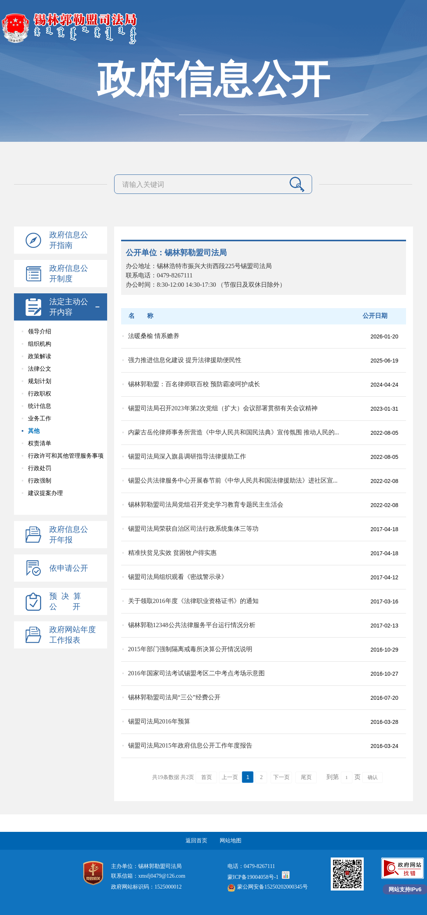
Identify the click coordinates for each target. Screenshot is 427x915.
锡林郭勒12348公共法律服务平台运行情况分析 (191, 625)
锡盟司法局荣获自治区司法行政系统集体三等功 (193, 528)
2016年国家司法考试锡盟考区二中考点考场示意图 (196, 673)
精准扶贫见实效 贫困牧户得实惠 (172, 552)
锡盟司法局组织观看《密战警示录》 (177, 576)
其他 (34, 431)
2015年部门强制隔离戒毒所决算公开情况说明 (190, 649)
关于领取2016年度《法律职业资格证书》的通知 (193, 601)
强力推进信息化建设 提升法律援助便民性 (184, 360)
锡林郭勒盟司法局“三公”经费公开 (174, 697)
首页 (206, 777)
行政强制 (39, 481)
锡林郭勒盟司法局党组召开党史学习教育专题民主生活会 (205, 504)
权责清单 (39, 443)
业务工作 (39, 418)
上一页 (230, 777)
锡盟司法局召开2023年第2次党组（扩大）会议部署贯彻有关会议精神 (223, 408)
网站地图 (230, 841)
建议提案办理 (45, 493)
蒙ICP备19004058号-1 (252, 877)
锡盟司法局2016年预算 (159, 721)
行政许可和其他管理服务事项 (66, 456)
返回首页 (196, 841)
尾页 (306, 777)
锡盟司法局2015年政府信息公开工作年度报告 (190, 745)
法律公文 (39, 369)
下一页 (281, 777)
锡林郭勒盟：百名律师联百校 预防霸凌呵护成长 (194, 384)
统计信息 (39, 406)
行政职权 (39, 393)
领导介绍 (39, 331)
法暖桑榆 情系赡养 (153, 336)
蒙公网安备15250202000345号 (267, 887)
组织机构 (39, 344)
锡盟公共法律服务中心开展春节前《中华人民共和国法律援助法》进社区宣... (233, 480)
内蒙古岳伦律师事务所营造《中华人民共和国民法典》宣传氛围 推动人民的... (233, 432)
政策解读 (39, 356)
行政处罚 (39, 468)
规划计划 (39, 381)
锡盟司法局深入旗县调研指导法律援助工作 (187, 456)
